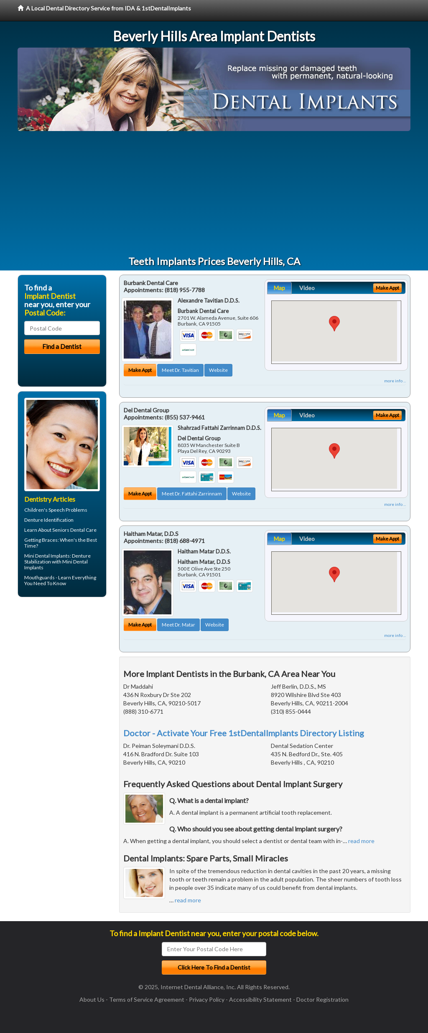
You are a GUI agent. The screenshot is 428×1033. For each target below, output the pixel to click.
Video (307, 287)
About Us (91, 999)
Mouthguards (39, 577)
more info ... (395, 380)
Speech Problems (67, 510)
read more (361, 840)
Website (218, 370)
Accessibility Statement (260, 999)
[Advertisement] (214, 193)
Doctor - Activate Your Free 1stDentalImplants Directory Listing (243, 733)
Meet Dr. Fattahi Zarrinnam (192, 493)
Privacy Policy (206, 999)
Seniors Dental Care (74, 530)
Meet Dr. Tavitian (180, 370)
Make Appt (140, 370)
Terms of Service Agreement (146, 999)
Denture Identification (49, 520)
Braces (50, 540)
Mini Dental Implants (47, 556)
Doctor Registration (322, 999)
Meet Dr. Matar (178, 624)
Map (279, 287)
